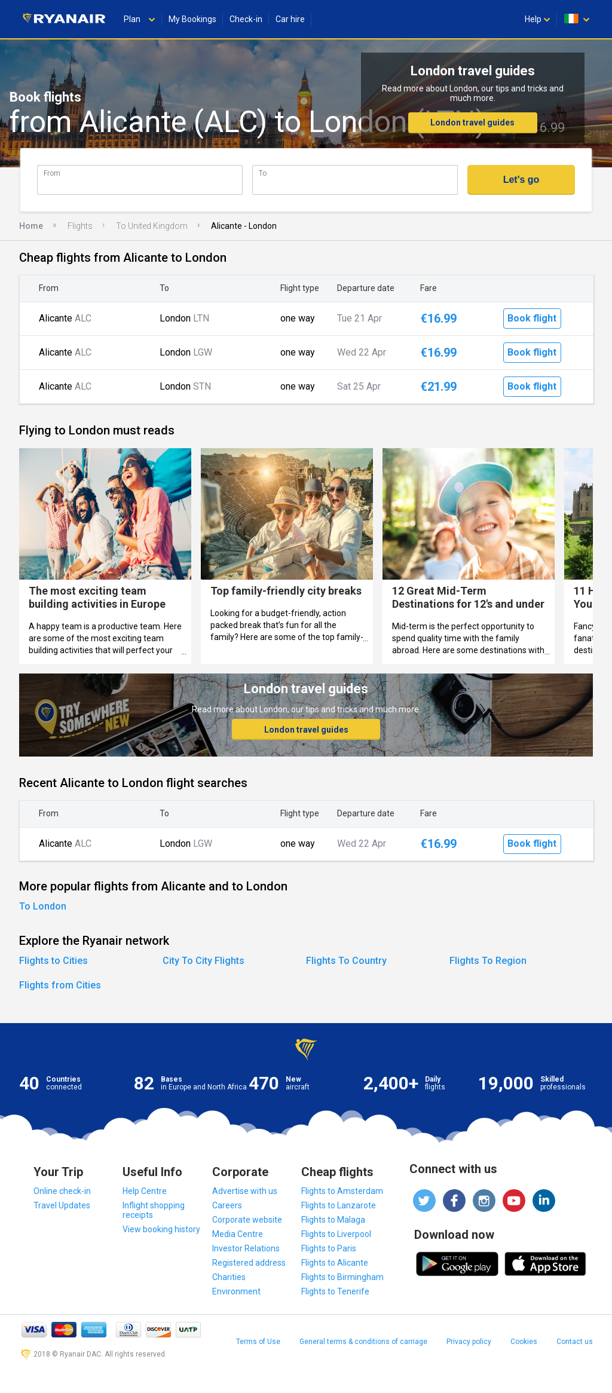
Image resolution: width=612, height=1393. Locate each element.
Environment (236, 1291)
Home (31, 226)
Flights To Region (488, 960)
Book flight (531, 318)
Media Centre (237, 1234)
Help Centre (145, 1191)
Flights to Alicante (334, 1263)
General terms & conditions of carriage (363, 1341)
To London (42, 906)
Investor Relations (246, 1248)
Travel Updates (61, 1205)
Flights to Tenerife (335, 1291)
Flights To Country (346, 960)
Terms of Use (258, 1341)
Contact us (574, 1341)
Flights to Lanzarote (338, 1205)
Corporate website (247, 1219)
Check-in (246, 19)
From (52, 173)
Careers (227, 1205)
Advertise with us (244, 1191)
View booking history (161, 1229)
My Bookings (192, 19)
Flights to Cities (53, 960)
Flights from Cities (60, 985)
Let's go (521, 179)
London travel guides (472, 122)
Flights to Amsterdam (342, 1191)
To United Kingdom (152, 226)
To (263, 173)
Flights (80, 226)
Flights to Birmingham (342, 1277)
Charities (229, 1277)
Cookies (523, 1341)
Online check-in (62, 1191)
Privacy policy (468, 1341)
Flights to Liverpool (336, 1234)
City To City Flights (203, 960)
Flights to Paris (328, 1248)
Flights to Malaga (333, 1219)
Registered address (249, 1263)
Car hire (290, 19)
